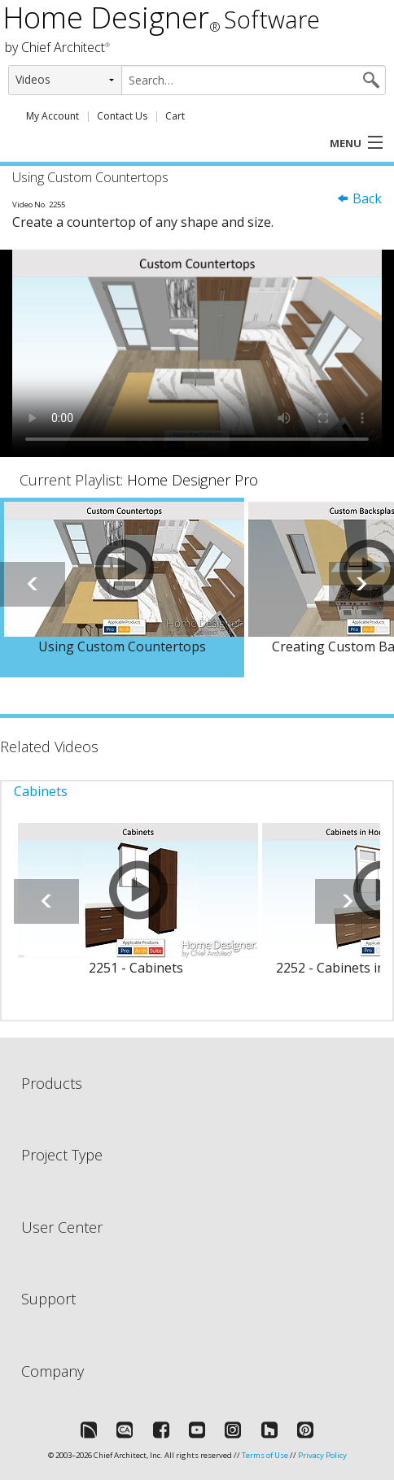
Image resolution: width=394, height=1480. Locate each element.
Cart (175, 116)
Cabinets (41, 791)
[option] (122, 588)
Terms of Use (265, 1455)
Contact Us (122, 116)
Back (359, 198)
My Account (52, 116)
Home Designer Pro (192, 480)
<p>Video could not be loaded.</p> (197, 353)
